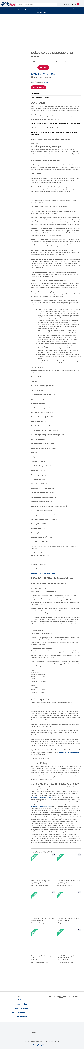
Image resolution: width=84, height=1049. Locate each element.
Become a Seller (70, 9)
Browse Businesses (37, 9)
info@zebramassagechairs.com (41, 798)
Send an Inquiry (38, 87)
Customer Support (42, 12)
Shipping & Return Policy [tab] (40, 97)
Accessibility (47, 1045)
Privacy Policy (37, 1045)
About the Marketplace (53, 9)
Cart (76, 4)
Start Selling (22, 1004)
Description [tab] (36, 94)
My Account (22, 1000)
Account (68, 4)
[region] (42, 982)
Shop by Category (22, 9)
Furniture (46, 82)
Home (11, 9)
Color (33, 61)
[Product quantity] (34, 67)
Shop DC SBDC (8, 3)
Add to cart (43, 67)
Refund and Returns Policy (22, 1012)
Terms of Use (22, 1016)
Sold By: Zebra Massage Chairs (43, 74)
